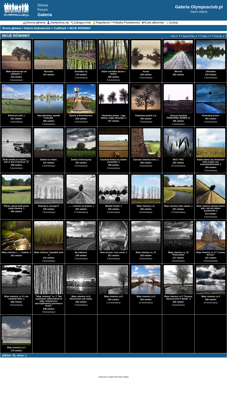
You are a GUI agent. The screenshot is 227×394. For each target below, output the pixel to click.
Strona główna (11, 28)
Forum (42, 10)
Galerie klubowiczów (37, 28)
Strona (42, 5)
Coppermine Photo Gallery (118, 377)
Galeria (44, 14)
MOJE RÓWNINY (80, 28)
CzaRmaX (60, 28)
